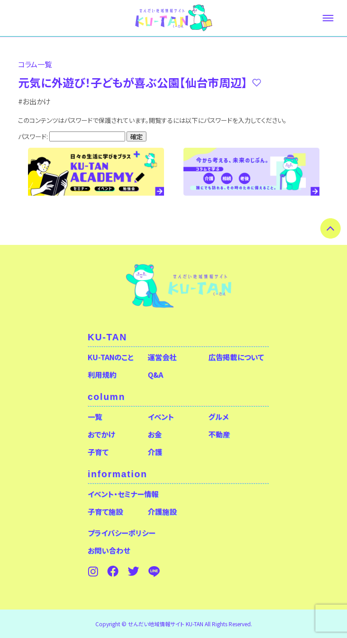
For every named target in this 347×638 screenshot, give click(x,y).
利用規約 (102, 374)
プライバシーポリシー (121, 532)
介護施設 (162, 511)
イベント (161, 416)
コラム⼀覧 (35, 64)
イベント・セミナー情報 (123, 493)
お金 (155, 434)
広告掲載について (236, 357)
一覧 (95, 416)
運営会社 (162, 357)
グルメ (218, 416)
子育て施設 (105, 511)
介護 (155, 451)
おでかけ (101, 434)
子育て (98, 451)
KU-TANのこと (110, 357)
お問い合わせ (109, 550)
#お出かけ (34, 101)
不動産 (219, 434)
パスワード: (71, 136)
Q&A (155, 374)
